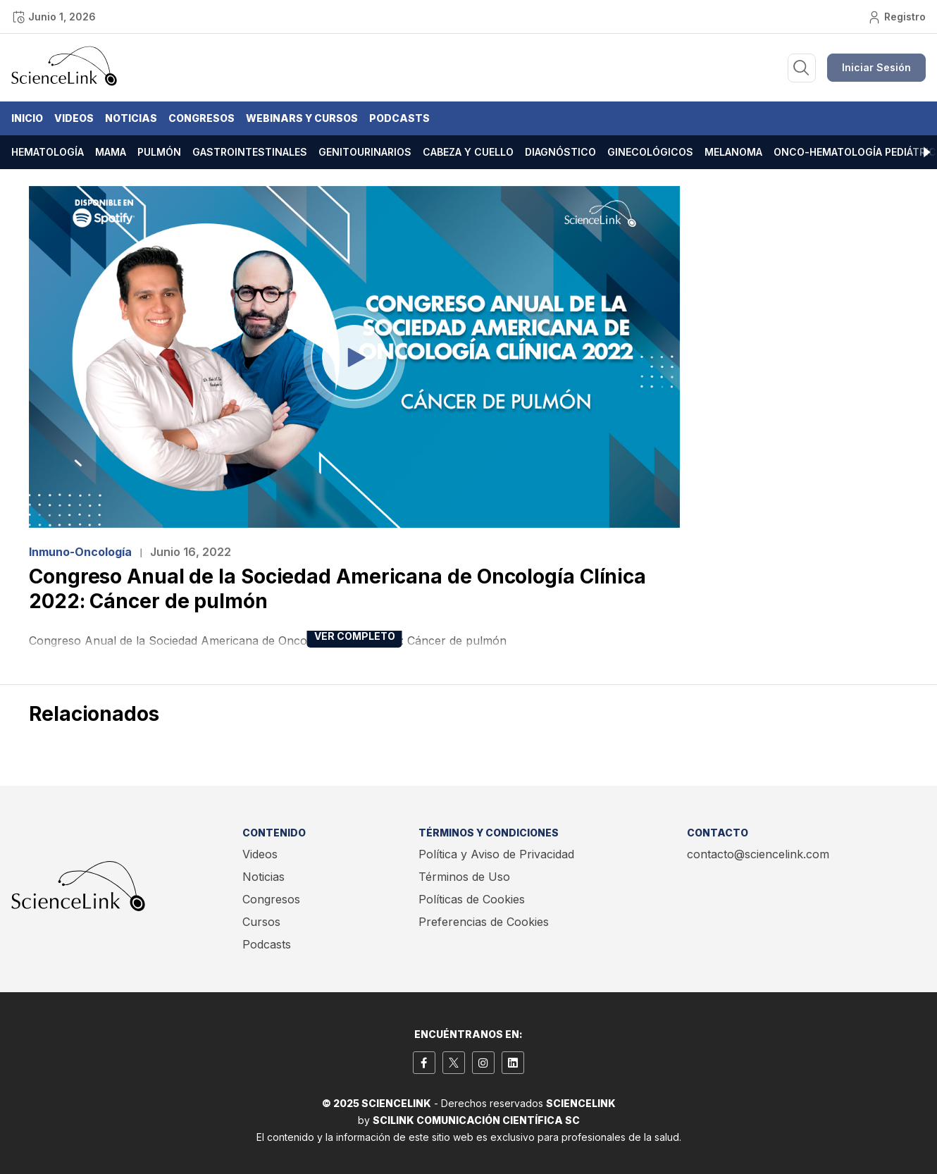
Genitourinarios (364, 152)
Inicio (27, 118)
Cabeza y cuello (468, 152)
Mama (110, 152)
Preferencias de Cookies (483, 922)
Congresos (201, 118)
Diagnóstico (560, 152)
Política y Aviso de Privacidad (496, 854)
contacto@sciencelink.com (758, 854)
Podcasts (399, 118)
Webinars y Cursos (302, 118)
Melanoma (733, 152)
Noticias (131, 118)
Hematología (47, 152)
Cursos (261, 922)
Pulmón (159, 152)
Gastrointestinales (249, 152)
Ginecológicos (650, 152)
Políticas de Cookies (471, 899)
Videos (74, 118)
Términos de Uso (464, 877)
